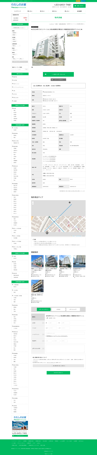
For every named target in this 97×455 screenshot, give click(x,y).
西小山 (15, 152)
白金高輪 (15, 237)
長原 (14, 337)
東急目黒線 (15, 146)
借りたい (54, 11)
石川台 (15, 174)
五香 (14, 402)
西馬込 (15, 135)
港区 (14, 110)
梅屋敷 (15, 411)
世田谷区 (15, 118)
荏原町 (15, 199)
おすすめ (15, 94)
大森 (14, 299)
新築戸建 (15, 76)
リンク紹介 (14, 443)
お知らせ (38, 443)
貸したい (67, 11)
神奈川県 (15, 273)
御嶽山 (15, 343)
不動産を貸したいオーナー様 (33, 445)
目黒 (14, 292)
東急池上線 (15, 166)
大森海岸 (15, 407)
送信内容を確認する (58, 372)
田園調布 (15, 160)
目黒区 (15, 114)
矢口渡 (15, 224)
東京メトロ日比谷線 (17, 228)
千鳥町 (15, 178)
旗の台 (15, 201)
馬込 (14, 137)
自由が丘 (15, 187)
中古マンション (16, 83)
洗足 (14, 154)
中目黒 (15, 355)
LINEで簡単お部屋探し (23, 445)
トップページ (17, 11)
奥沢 (14, 158)
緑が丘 (15, 207)
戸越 (14, 311)
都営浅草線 (15, 133)
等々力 (15, 213)
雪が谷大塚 (16, 176)
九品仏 (15, 209)
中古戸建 (15, 80)
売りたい (42, 11)
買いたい (30, 11)
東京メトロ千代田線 (17, 241)
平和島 (15, 409)
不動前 (15, 148)
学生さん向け (15, 97)
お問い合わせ (80, 5)
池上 (14, 180)
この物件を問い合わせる (58, 74)
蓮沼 (14, 349)
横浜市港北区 (16, 275)
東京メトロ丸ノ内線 (17, 246)
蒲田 (14, 301)
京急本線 (15, 405)
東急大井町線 (15, 195)
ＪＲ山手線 (15, 127)
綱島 (14, 361)
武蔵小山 (15, 150)
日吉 (14, 322)
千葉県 (14, 256)
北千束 (15, 203)
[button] (69, 202)
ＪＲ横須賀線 (15, 284)
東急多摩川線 (15, 216)
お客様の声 (29, 443)
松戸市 (15, 258)
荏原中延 (15, 170)
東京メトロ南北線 (16, 235)
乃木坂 (15, 243)
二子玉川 (15, 328)
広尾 (14, 232)
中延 (14, 197)
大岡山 (15, 156)
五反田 (15, 129)
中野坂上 (15, 248)
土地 (14, 90)
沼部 (14, 218)
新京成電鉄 (15, 398)
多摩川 (15, 162)
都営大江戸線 (15, 140)
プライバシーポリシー (51, 362)
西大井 (15, 286)
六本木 (15, 230)
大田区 (15, 116)
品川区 (15, 112)
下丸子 (15, 220)
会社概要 (79, 11)
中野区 (15, 120)
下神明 (15, 367)
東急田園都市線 (16, 326)
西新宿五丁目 (16, 142)
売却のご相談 (43, 445)
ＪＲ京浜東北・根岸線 (17, 295)
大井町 (15, 297)
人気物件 (15, 101)
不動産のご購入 (14, 445)
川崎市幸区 (16, 277)
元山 (14, 400)
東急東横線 (15, 183)
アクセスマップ (20, 435)
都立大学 (15, 185)
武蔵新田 (15, 222)
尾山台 (15, 211)
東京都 (14, 108)
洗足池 (15, 172)
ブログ (34, 443)
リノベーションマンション (18, 87)
